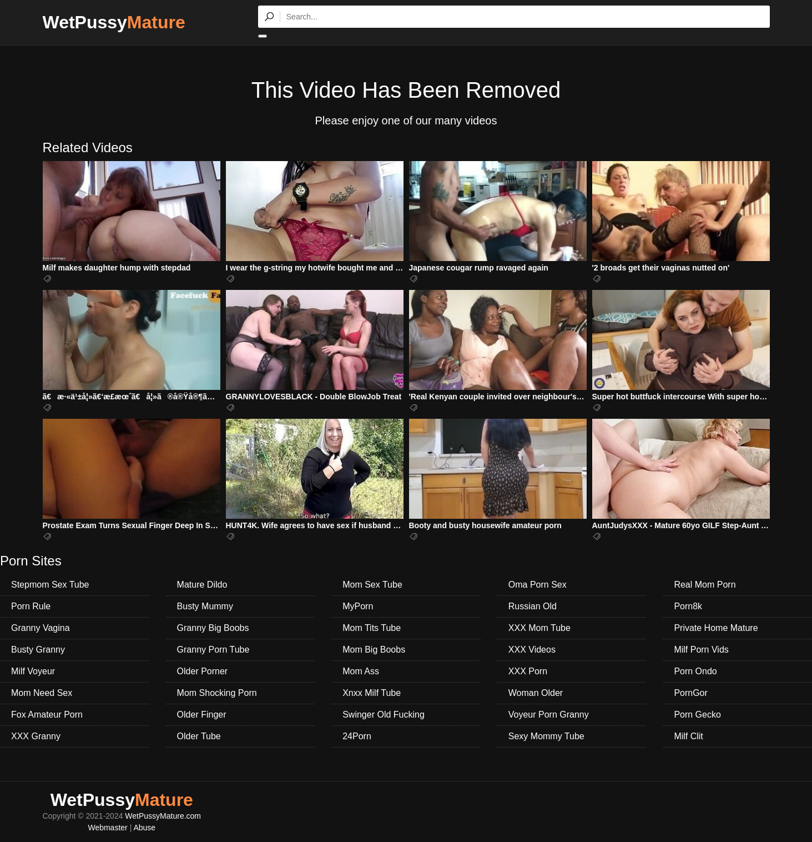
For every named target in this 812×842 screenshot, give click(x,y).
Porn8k (688, 606)
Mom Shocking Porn (217, 693)
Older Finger (201, 714)
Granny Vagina (40, 628)
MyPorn (357, 606)
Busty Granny (38, 649)
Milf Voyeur (33, 671)
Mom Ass (360, 671)
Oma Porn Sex (537, 584)
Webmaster (107, 827)
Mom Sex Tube (372, 584)
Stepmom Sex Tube (50, 584)
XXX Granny (35, 736)
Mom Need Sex (41, 693)
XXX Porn (527, 671)
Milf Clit (688, 736)
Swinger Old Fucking (383, 714)
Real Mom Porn (704, 584)
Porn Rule (31, 606)
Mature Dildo (202, 584)
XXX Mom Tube (539, 628)
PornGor (690, 693)
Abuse (144, 827)
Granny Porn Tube (213, 649)
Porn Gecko (697, 714)
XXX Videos (532, 649)
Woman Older (535, 693)
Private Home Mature (716, 628)
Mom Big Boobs (373, 649)
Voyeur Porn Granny (548, 714)
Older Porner (202, 671)
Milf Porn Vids (701, 649)
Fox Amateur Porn (47, 714)
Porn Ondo (695, 671)
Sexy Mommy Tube (546, 736)
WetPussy (114, 22)
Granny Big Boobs (213, 628)
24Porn (356, 736)
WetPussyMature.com (163, 815)
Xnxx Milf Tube (371, 693)
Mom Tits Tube (371, 628)
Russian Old (532, 606)
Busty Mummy (205, 606)
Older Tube (199, 736)
